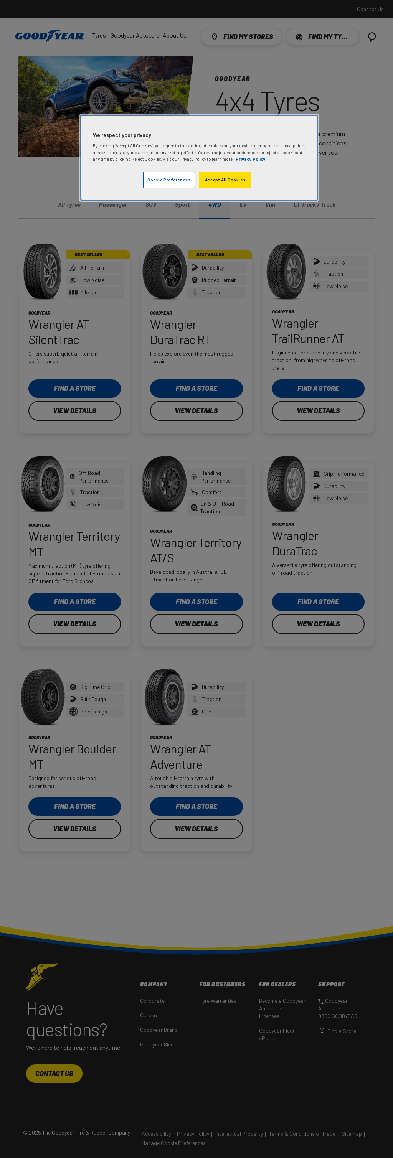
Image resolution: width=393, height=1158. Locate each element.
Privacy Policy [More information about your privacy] (251, 158)
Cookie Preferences (168, 179)
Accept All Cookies (225, 179)
